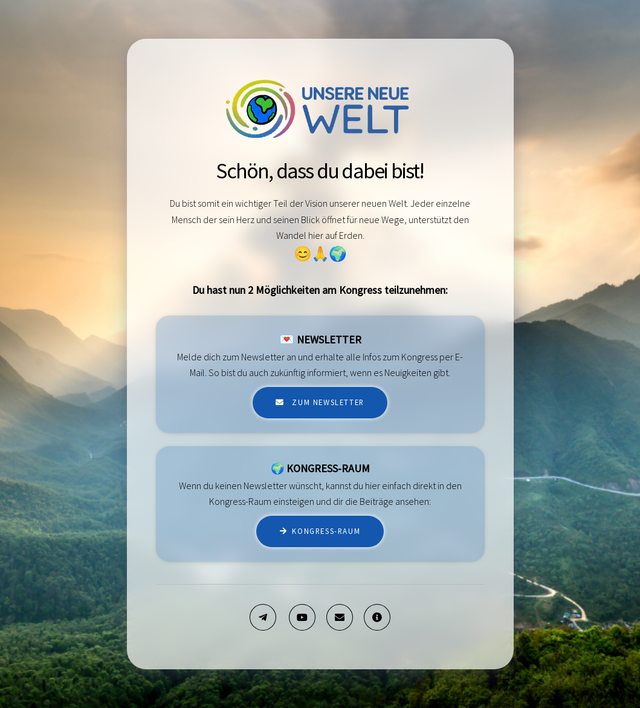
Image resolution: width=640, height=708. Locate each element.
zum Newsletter (326, 402)
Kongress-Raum (326, 531)
